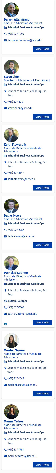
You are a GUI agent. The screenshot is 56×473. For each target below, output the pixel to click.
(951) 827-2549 (15, 172)
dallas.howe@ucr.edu (20, 236)
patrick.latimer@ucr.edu (22, 313)
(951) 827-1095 (15, 33)
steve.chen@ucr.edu (19, 108)
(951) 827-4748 (15, 378)
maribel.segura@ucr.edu (22, 385)
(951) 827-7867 (15, 307)
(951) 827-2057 (15, 230)
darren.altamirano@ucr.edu (24, 40)
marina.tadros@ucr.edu (21, 456)
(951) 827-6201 (15, 101)
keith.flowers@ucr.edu (21, 179)
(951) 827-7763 (15, 449)
